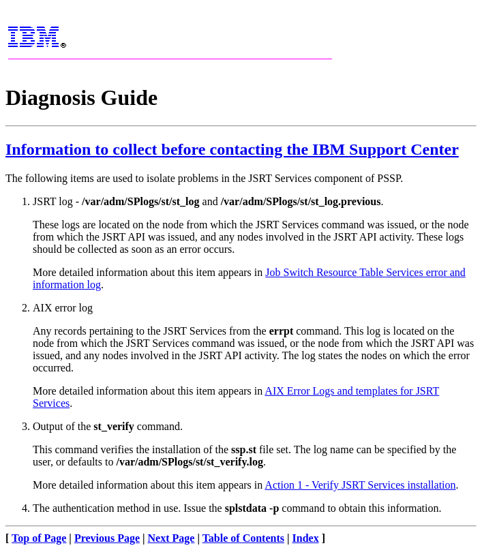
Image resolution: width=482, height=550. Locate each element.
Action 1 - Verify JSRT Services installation (360, 485)
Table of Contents (243, 538)
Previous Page (107, 538)
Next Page (171, 538)
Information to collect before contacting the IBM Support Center (232, 149)
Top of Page (39, 538)
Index (305, 538)
